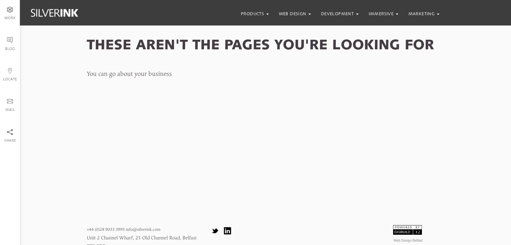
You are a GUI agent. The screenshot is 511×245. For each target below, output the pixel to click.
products (255, 13)
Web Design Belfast (408, 240)
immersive (383, 13)
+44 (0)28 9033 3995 (106, 229)
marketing (423, 13)
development (340, 13)
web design (295, 13)
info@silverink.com (143, 229)
